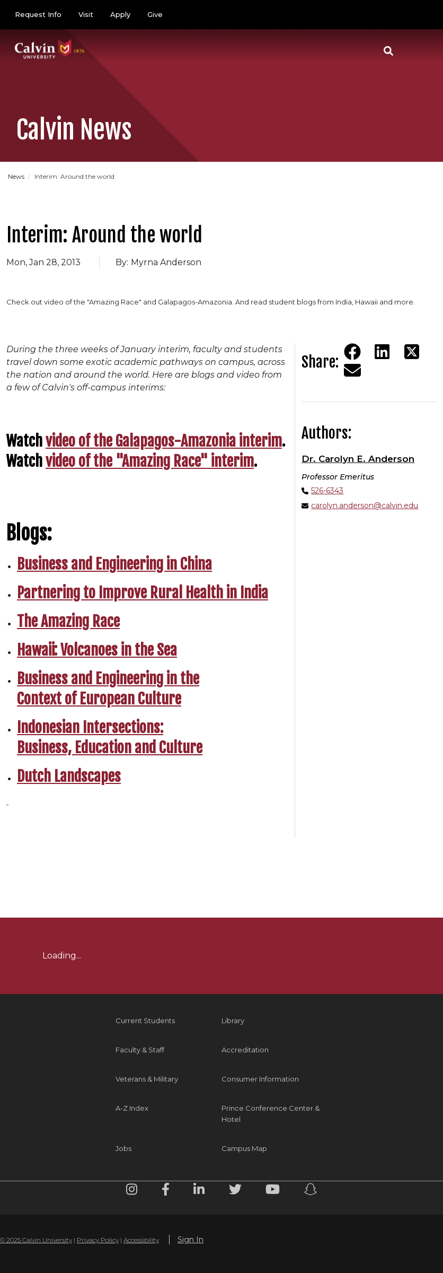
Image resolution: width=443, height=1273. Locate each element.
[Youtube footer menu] (272, 1191)
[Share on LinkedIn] (382, 351)
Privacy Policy (98, 1240)
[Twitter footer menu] (235, 1191)
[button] (388, 51)
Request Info (38, 14)
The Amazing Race (68, 621)
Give (155, 14)
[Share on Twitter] (411, 351)
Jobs (123, 1148)
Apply (120, 14)
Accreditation (245, 1049)
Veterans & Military (147, 1079)
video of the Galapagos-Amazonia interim (164, 441)
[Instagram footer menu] (131, 1191)
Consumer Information (260, 1079)
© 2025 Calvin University (36, 1240)
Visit (85, 14)
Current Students (145, 1020)
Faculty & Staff (140, 1049)
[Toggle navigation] (416, 50)
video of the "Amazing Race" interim (150, 461)
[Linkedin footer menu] (199, 1191)
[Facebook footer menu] (166, 1191)
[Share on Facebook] (352, 351)
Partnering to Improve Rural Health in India (142, 592)
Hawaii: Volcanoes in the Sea (97, 650)
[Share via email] (352, 370)
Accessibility (141, 1240)
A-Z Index (132, 1108)
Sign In (190, 1239)
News (16, 176)
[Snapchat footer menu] (310, 1191)
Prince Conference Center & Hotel (270, 1113)
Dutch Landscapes (69, 776)
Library (232, 1020)
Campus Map (244, 1148)
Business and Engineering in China (114, 564)
